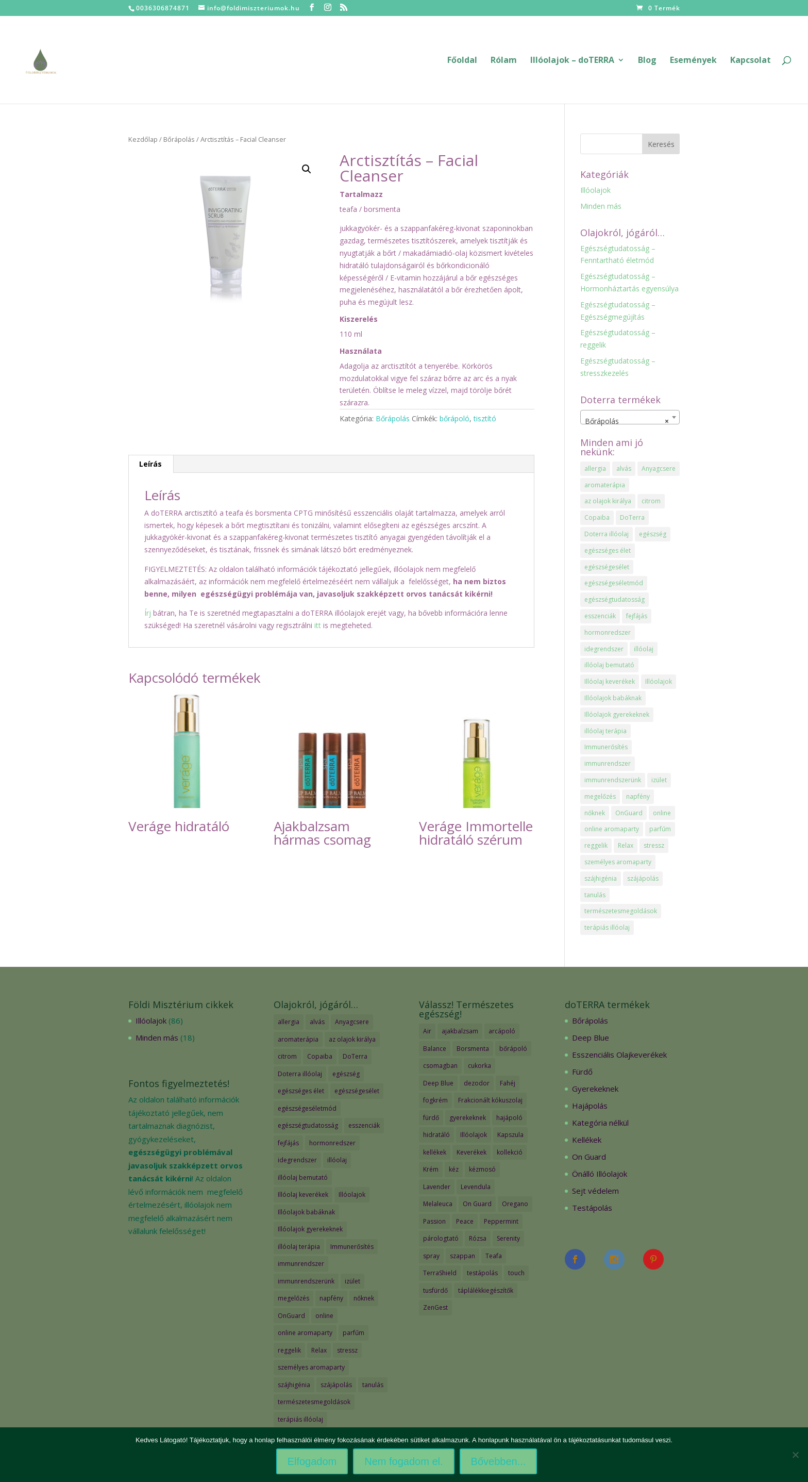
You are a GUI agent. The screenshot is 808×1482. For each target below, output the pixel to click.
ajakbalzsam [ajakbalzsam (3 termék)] (460, 1031)
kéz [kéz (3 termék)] (454, 1169)
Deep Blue (590, 1037)
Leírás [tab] (150, 464)
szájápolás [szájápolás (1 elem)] (643, 878)
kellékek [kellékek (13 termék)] (434, 1152)
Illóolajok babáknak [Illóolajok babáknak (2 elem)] (613, 698)
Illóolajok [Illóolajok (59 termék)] (473, 1134)
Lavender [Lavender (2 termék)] (436, 1186)
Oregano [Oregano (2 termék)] (515, 1203)
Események (693, 60)
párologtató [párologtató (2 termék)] (441, 1238)
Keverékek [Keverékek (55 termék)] (471, 1152)
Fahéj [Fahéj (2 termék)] (507, 1083)
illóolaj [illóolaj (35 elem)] (643, 649)
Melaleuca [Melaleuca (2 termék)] (437, 1203)
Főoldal (462, 60)
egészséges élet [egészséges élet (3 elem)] (607, 550)
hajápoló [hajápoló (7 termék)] (509, 1117)
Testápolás (592, 1208)
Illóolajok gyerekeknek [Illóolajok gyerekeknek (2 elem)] (616, 714)
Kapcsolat (750, 60)
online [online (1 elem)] (662, 813)
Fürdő (582, 1071)
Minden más (600, 206)
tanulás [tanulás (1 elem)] (594, 895)
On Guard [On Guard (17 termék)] (477, 1203)
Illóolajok (595, 190)
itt (316, 625)
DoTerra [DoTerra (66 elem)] (632, 517)
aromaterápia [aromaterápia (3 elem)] (604, 485)
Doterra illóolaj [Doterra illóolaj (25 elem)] (606, 534)
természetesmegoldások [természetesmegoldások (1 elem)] (620, 911)
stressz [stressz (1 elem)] (654, 845)
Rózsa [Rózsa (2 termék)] (477, 1238)
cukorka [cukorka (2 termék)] (479, 1065)
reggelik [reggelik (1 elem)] (596, 845)
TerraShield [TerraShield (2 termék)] (440, 1273)
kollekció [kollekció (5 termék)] (510, 1152)
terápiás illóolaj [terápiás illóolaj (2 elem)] (607, 927)
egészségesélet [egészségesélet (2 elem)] (606, 567)
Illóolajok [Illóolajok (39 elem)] (658, 681)
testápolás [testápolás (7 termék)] (482, 1273)
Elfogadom (312, 1461)
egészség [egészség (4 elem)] (652, 534)
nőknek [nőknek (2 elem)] (594, 813)
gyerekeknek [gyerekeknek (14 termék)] (467, 1117)
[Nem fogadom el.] (795, 1455)
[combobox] (630, 417)
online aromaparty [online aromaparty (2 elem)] (611, 829)
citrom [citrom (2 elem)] (651, 501)
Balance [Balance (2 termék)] (434, 1048)
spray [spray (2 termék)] (431, 1256)
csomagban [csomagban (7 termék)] (440, 1065)
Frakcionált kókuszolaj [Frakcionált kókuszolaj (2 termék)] (490, 1100)
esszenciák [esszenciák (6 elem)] (600, 616)
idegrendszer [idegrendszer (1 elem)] (604, 649)
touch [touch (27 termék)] (516, 1273)
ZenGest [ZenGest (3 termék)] (435, 1307)
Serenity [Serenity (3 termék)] (508, 1238)
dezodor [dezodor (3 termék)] (477, 1083)
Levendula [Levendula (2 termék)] (476, 1186)
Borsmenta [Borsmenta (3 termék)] (473, 1048)
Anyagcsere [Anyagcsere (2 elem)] (659, 468)
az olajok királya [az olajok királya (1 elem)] (607, 501)
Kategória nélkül (600, 1122)
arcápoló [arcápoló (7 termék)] (502, 1031)
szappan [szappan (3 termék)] (462, 1256)
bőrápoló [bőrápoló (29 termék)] (513, 1048)
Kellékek (586, 1139)
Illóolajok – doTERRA (572, 60)
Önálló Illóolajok (599, 1173)
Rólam (504, 60)
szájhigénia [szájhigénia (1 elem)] (600, 878)
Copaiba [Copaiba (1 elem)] (597, 517)
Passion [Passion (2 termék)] (434, 1221)
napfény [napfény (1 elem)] (638, 796)
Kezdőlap (143, 139)
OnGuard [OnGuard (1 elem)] (629, 813)
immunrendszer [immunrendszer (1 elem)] (607, 763)
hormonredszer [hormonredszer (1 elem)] (607, 632)
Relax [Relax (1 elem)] (625, 845)
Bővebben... (498, 1461)
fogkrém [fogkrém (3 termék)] (435, 1100)
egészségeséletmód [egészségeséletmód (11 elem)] (613, 583)
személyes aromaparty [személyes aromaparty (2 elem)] (617, 862)
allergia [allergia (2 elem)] (595, 468)
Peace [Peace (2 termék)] (465, 1221)
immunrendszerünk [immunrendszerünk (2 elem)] (612, 780)
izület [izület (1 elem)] (659, 780)
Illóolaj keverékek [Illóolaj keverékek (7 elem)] (609, 681)
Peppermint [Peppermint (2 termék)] (501, 1221)
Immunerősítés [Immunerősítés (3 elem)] (606, 747)
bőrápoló (454, 418)
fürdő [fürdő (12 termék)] (431, 1117)
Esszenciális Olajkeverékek (619, 1054)
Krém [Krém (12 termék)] (431, 1169)
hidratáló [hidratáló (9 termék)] (436, 1134)
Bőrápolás (179, 139)
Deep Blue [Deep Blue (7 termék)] (438, 1083)
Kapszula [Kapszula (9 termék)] (510, 1134)
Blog (647, 60)
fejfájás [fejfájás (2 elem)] (636, 616)
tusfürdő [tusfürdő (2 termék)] (435, 1290)
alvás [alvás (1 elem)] (623, 468)
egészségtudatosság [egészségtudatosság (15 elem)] (614, 599)
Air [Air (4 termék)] (427, 1031)
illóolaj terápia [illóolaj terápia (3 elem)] (605, 731)
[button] (306, 169)
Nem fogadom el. (403, 1461)
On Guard (589, 1156)
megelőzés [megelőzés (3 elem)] (600, 796)
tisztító (485, 418)
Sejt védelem (595, 1190)
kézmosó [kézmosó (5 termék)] (482, 1169)
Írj (147, 613)
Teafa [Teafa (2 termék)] (493, 1256)
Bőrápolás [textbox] (627, 421)
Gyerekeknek (595, 1088)
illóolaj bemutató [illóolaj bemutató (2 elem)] (609, 665)
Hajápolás (590, 1105)
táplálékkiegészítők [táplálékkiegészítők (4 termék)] (485, 1290)
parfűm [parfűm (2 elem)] (660, 829)
